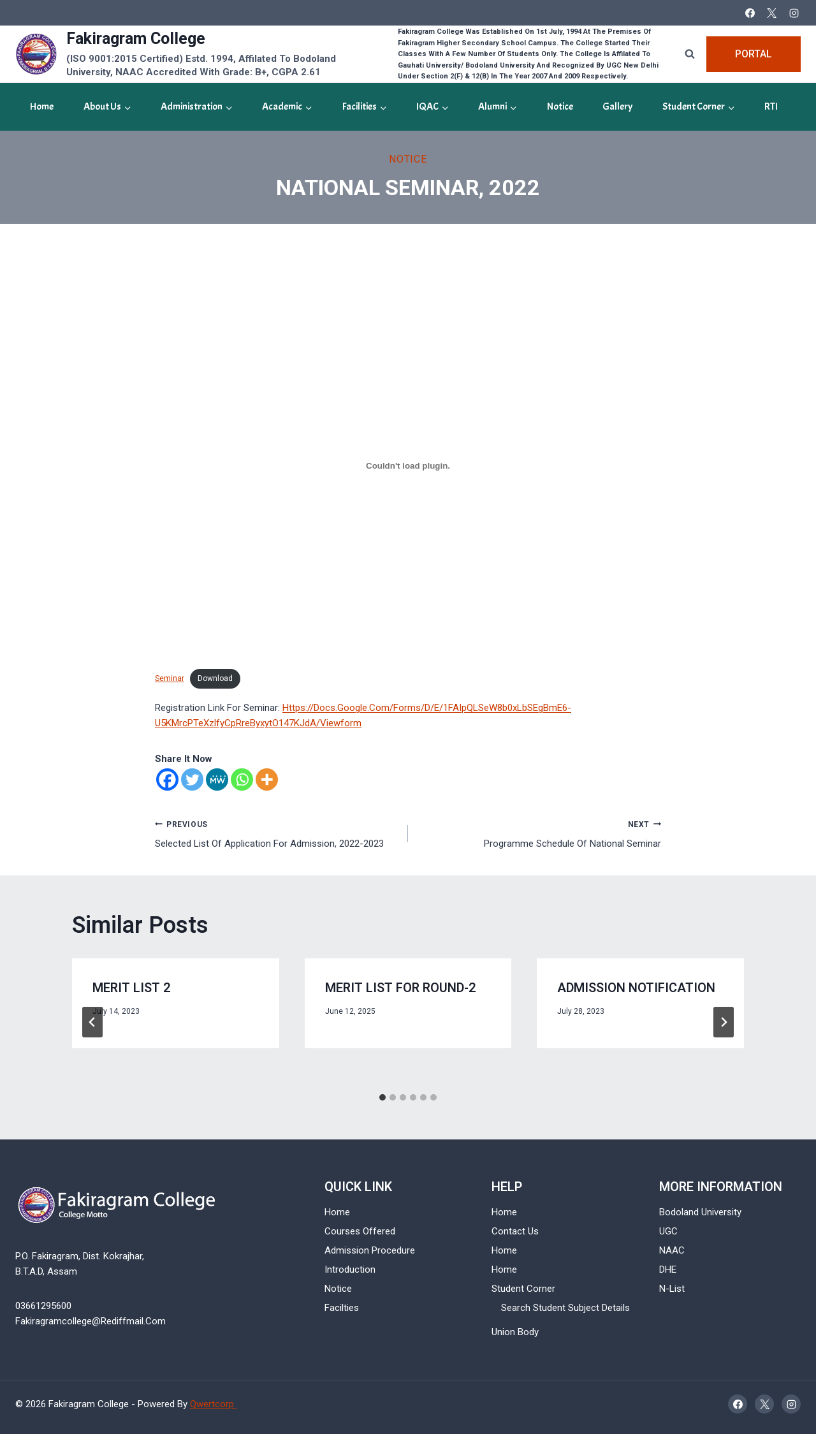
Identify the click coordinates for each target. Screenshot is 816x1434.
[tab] (382, 1097)
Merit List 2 (131, 988)
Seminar (169, 678)
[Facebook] (749, 12)
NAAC (672, 1250)
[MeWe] (217, 779)
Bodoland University (700, 1212)
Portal (753, 54)
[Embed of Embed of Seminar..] (408, 466)
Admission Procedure (369, 1250)
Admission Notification (636, 988)
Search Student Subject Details (565, 1307)
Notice (560, 106)
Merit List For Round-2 (400, 988)
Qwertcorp (213, 1404)
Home (42, 106)
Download (215, 678)
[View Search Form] (690, 54)
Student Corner (523, 1288)
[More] (267, 779)
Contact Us (515, 1231)
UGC (668, 1231)
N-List (672, 1288)
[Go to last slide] (92, 1022)
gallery (617, 106)
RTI (771, 106)
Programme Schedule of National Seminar (539, 833)
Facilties (341, 1307)
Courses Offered (359, 1231)
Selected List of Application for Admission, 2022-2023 (276, 833)
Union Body (515, 1332)
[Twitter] (192, 779)
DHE (667, 1269)
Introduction (349, 1269)
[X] (772, 12)
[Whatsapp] (242, 779)
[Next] (723, 1022)
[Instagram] (793, 12)
